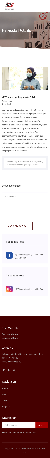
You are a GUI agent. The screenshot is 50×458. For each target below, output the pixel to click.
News (4, 400)
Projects (6, 406)
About (5, 394)
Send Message (17, 226)
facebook (6, 104)
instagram (7, 101)
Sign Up (41, 425)
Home (5, 388)
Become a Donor (10, 334)
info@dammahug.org (11, 361)
